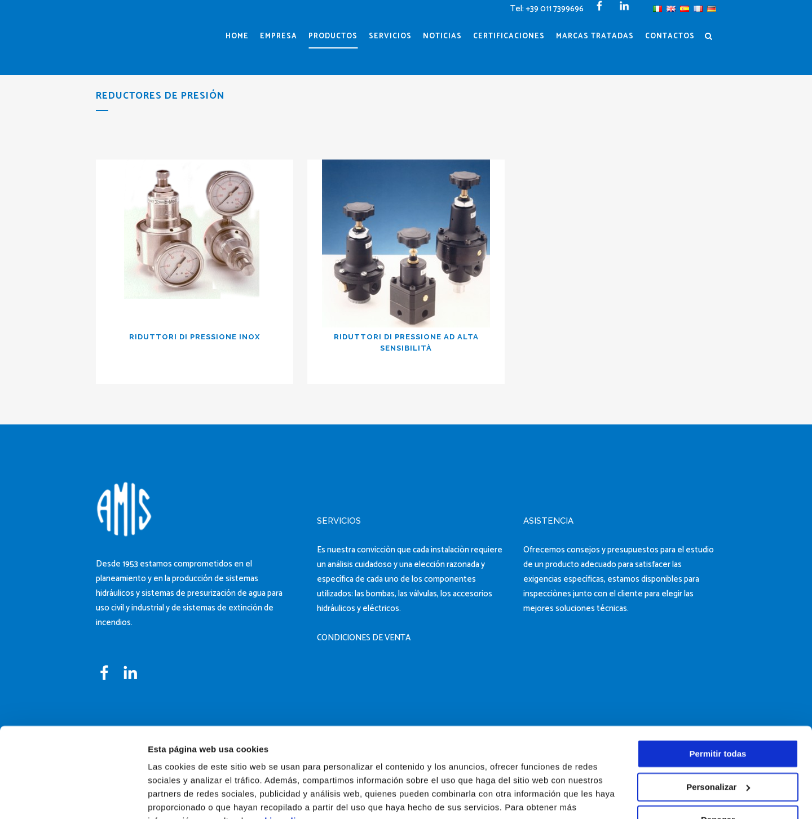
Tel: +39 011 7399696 (547, 9)
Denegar (718, 764)
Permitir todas (718, 698)
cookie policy (277, 766)
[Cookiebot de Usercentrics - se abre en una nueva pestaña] (73, 797)
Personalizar (718, 731)
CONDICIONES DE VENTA (364, 638)
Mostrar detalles (181, 797)
